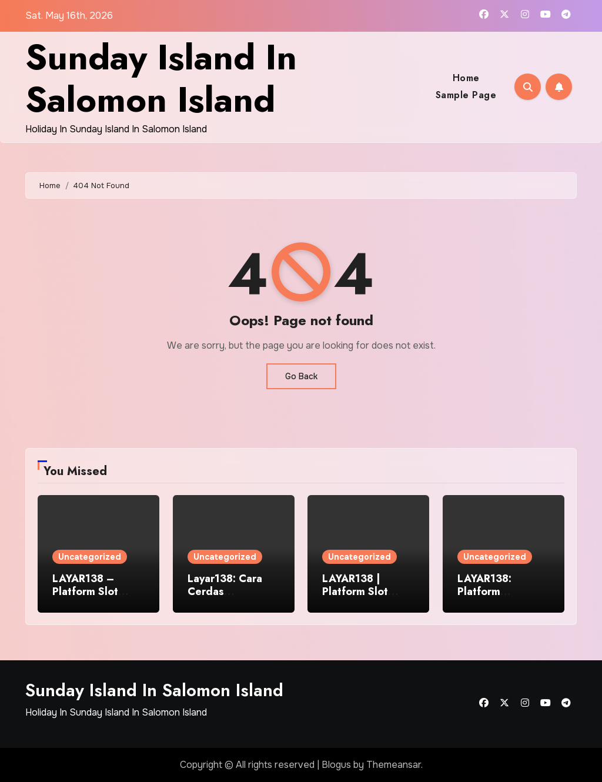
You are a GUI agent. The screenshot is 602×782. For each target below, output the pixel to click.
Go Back (301, 376)
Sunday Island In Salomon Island (161, 78)
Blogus (336, 764)
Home (466, 78)
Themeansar (393, 764)
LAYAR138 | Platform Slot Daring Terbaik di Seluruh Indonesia (367, 597)
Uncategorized (89, 557)
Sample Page (466, 95)
